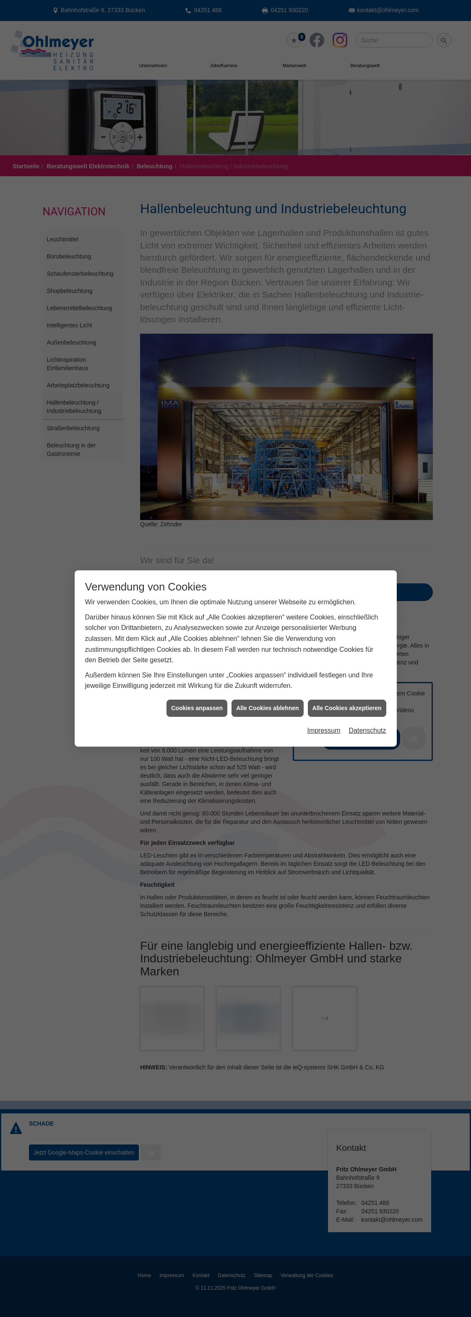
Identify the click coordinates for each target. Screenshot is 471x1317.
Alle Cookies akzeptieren (347, 658)
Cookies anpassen (197, 658)
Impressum (323, 681)
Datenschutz (367, 681)
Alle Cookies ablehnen (267, 658)
